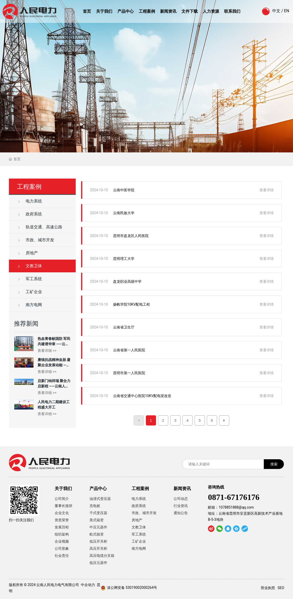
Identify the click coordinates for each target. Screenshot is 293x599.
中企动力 (88, 585)
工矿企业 (29, 292)
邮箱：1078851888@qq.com (231, 507)
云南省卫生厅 (123, 327)
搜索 (273, 464)
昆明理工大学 (123, 259)
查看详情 (266, 190)
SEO (280, 588)
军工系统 (29, 279)
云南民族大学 (123, 213)
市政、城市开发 (35, 240)
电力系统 (29, 201)
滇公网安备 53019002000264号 (132, 588)
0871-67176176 (233, 497)
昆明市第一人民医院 (129, 373)
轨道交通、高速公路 (39, 227)
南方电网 (29, 305)
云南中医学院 (123, 190)
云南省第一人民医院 (129, 350)
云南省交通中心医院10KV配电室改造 (142, 396)
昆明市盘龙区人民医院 (131, 236)
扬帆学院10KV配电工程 (131, 304)
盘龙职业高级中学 (127, 281)
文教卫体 (29, 266)
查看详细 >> (47, 351)
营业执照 (268, 588)
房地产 (27, 253)
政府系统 (29, 214)
